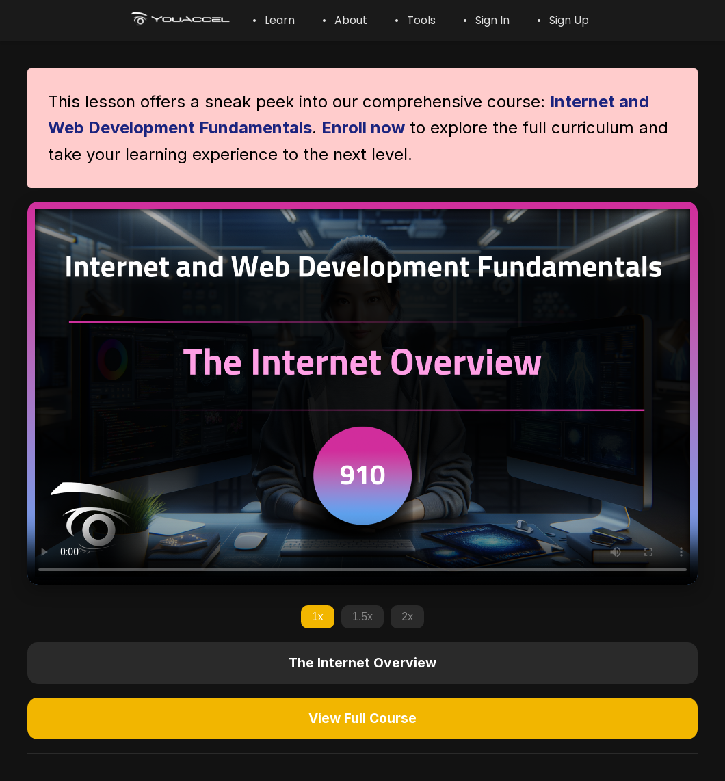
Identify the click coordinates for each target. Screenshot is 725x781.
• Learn (273, 20)
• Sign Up (563, 20)
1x (318, 616)
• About (344, 20)
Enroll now (363, 127)
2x (407, 616)
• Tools (415, 20)
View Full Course (362, 718)
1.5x (362, 616)
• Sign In (486, 20)
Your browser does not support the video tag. (362, 393)
